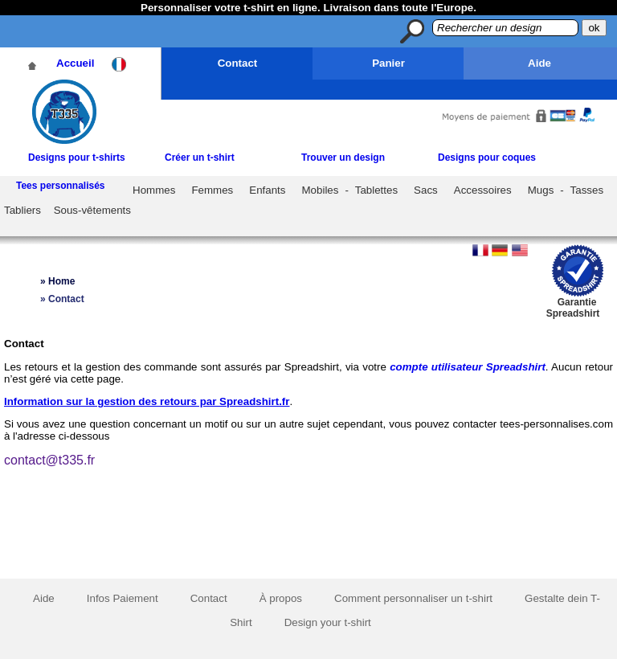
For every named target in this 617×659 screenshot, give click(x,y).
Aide (539, 63)
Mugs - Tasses (565, 190)
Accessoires (483, 190)
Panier (388, 63)
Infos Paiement (122, 598)
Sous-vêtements (92, 210)
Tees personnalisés (60, 185)
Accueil (75, 63)
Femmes (212, 190)
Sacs (426, 190)
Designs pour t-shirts (76, 157)
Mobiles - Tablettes (350, 190)
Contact (238, 63)
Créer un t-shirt (200, 157)
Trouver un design (343, 157)
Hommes (154, 190)
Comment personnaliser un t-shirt (413, 598)
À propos (280, 598)
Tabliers (22, 210)
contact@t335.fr (49, 460)
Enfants (267, 190)
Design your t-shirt (327, 622)
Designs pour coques (487, 157)
